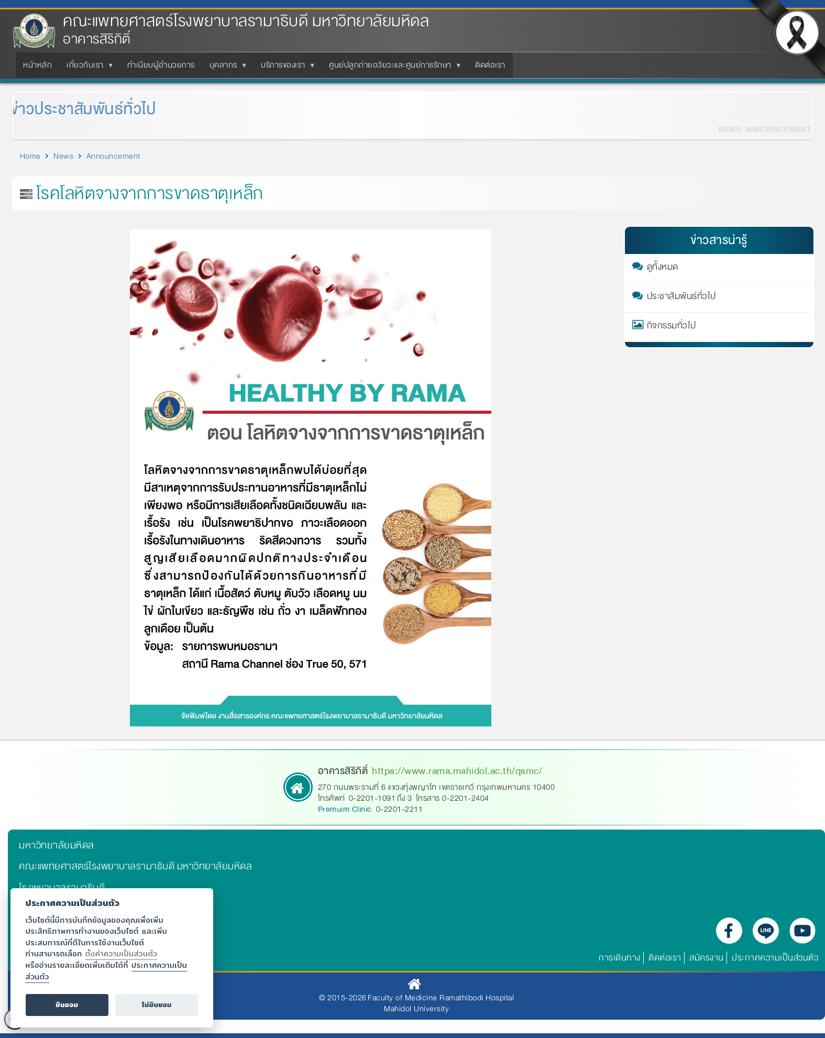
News (63, 156)
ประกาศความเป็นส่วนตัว (775, 957)
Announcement (113, 156)
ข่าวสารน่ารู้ (718, 240)
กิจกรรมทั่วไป (671, 327)
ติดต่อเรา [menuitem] (490, 65)
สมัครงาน (706, 957)
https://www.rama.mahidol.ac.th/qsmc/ (457, 771)
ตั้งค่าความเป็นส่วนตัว (121, 953)
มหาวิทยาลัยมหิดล (56, 845)
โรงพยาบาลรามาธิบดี (62, 887)
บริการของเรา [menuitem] (285, 68)
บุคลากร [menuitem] (225, 68)
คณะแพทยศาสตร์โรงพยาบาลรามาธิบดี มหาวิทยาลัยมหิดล (246, 21)
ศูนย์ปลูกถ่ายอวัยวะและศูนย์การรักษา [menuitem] (392, 68)
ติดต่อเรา (664, 957)
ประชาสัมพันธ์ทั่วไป (681, 298)
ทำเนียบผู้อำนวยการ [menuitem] (161, 65)
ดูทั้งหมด (662, 269)
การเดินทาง (620, 957)
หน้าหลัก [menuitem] (37, 65)
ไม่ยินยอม (157, 1004)
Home (30, 156)
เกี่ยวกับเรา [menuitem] (87, 68)
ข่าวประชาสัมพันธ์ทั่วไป (74, 109)
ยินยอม (67, 1004)
